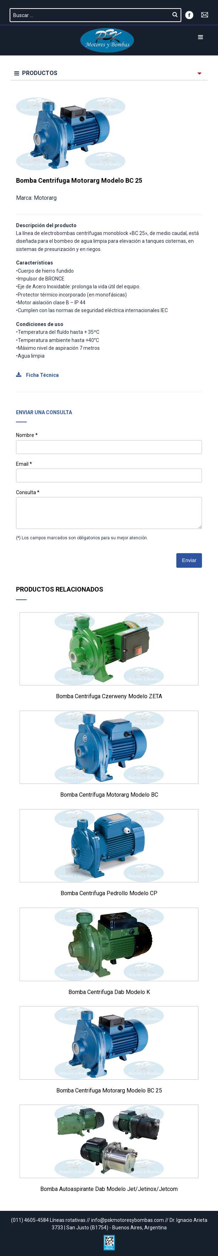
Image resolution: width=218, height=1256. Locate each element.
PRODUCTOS (35, 73)
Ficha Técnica (37, 375)
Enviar (189, 560)
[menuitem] (109, 73)
